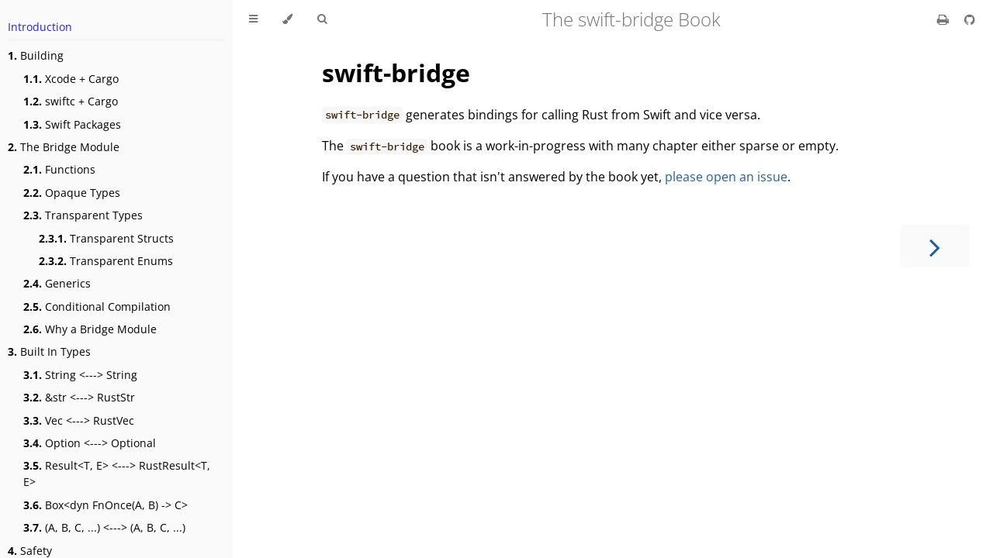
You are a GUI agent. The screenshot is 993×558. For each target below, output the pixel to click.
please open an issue (726, 176)
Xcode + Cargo (71, 78)
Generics (57, 283)
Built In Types (49, 351)
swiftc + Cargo (70, 101)
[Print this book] (944, 19)
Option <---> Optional (89, 443)
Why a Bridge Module (90, 329)
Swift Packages (72, 124)
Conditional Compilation (97, 306)
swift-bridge (396, 72)
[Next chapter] (935, 246)
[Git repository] (969, 19)
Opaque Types (71, 192)
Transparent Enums (106, 260)
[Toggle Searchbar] (322, 19)
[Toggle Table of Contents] (253, 19)
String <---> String (80, 374)
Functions (59, 169)
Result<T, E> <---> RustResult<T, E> (116, 473)
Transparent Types (83, 215)
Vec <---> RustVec (78, 420)
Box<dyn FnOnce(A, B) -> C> (105, 505)
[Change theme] (287, 19)
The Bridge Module (63, 147)
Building (36, 55)
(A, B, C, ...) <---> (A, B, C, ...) (104, 527)
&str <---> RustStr (79, 397)
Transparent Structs (106, 238)
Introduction (40, 26)
